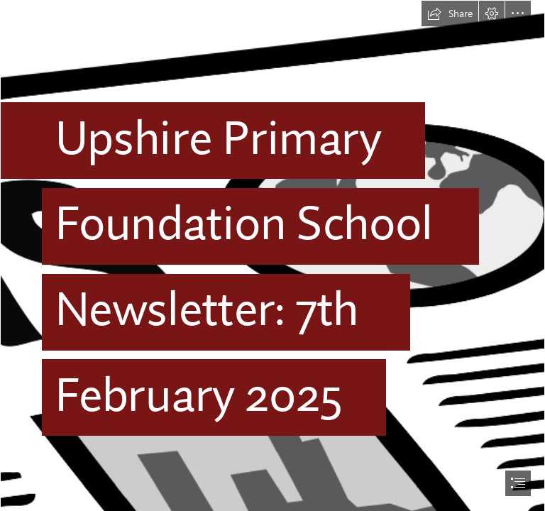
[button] (450, 13)
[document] (272, 255)
